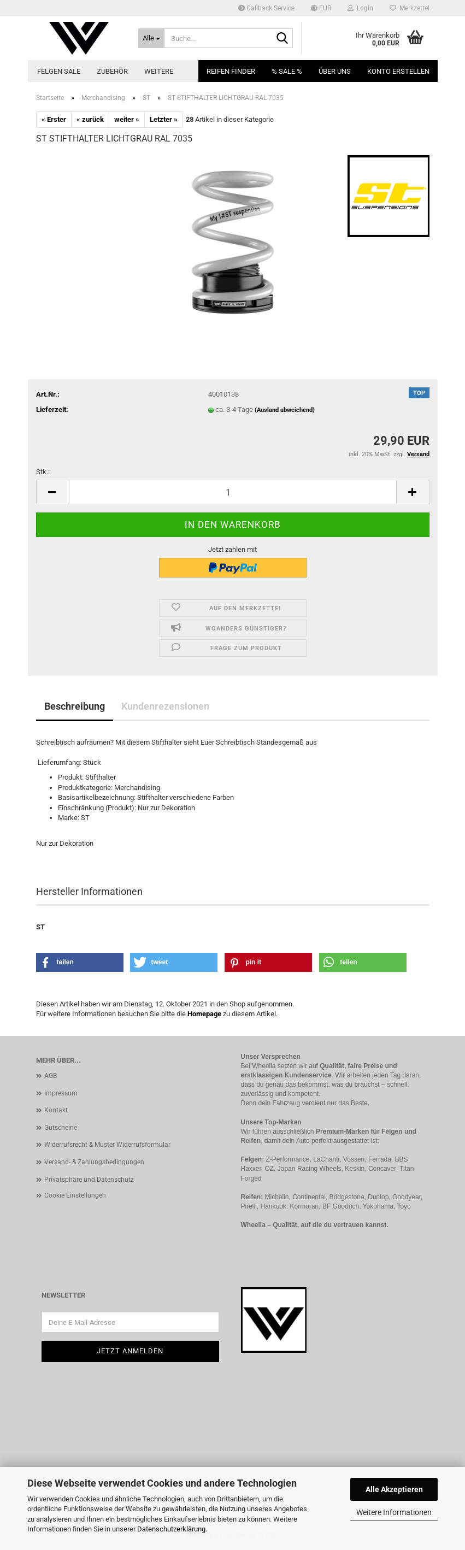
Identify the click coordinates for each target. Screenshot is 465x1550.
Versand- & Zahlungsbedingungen (94, 1162)
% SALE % (287, 71)
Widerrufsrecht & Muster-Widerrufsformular (107, 1144)
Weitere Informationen (394, 1512)
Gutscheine (60, 1127)
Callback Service (266, 8)
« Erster (54, 119)
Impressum (61, 1093)
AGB (50, 1076)
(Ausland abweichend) (285, 410)
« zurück (90, 119)
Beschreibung (74, 706)
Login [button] (360, 8)
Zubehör (112, 71)
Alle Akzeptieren (394, 1489)
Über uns (335, 71)
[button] (321, 8)
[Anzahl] (233, 492)
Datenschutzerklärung (171, 1529)
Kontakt (56, 1110)
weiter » (126, 119)
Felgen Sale (58, 71)
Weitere (158, 71)
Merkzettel (409, 8)
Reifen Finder (231, 71)
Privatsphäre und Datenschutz (89, 1179)
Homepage (204, 1014)
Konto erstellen (398, 71)
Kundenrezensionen (165, 706)
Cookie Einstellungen (75, 1195)
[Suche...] (151, 38)
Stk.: (43, 472)
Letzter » (164, 119)
